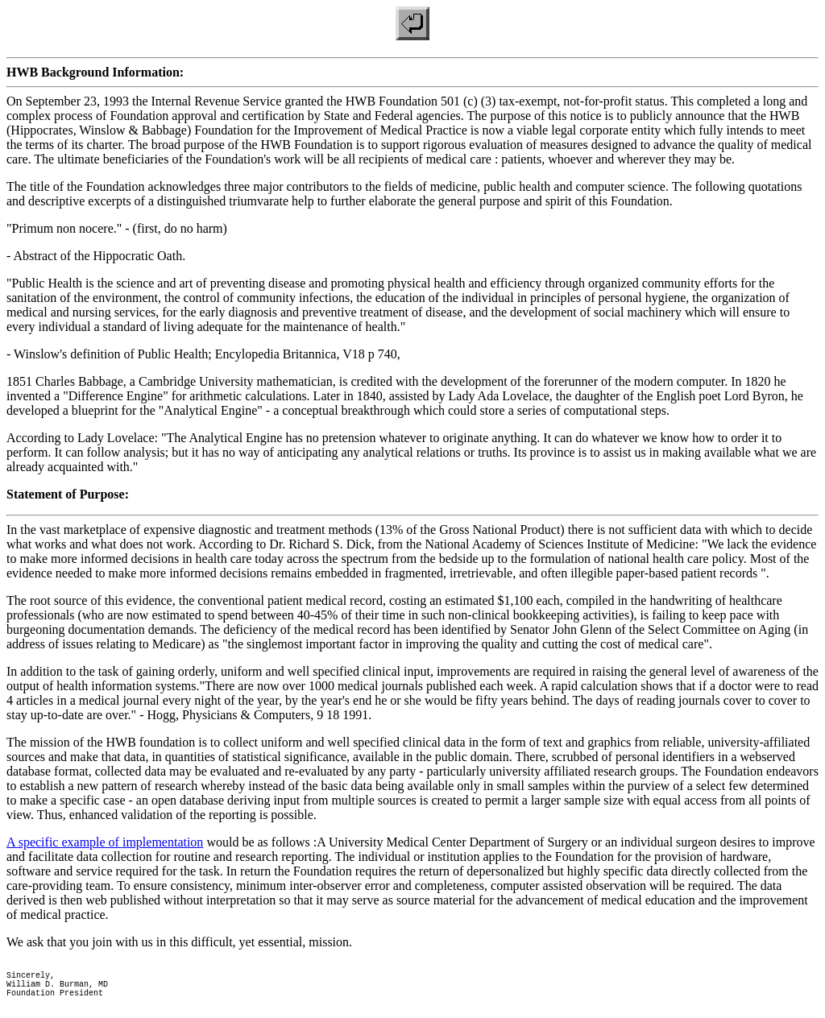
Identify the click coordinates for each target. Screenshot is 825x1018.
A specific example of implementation (104, 842)
